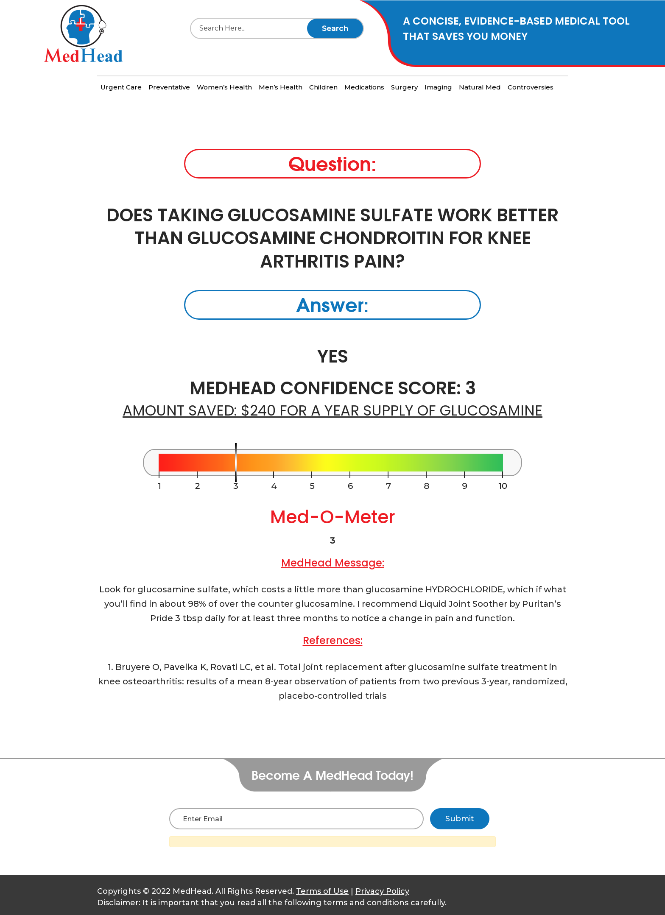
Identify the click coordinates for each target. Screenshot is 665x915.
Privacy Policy (382, 891)
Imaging (438, 87)
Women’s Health (224, 87)
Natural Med (480, 87)
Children (323, 87)
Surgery (404, 87)
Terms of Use (322, 891)
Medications (364, 87)
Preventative (169, 87)
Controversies (530, 87)
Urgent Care (121, 87)
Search (335, 28)
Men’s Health (280, 87)
